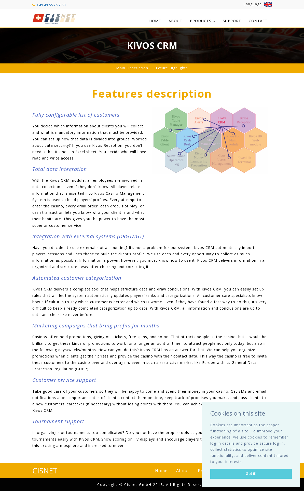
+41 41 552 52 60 (51, 5)
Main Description (132, 67)
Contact (258, 20)
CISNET (44, 470)
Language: (257, 4)
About (175, 20)
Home (155, 20)
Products (202, 20)
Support (232, 20)
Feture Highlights (172, 67)
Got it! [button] (251, 474)
